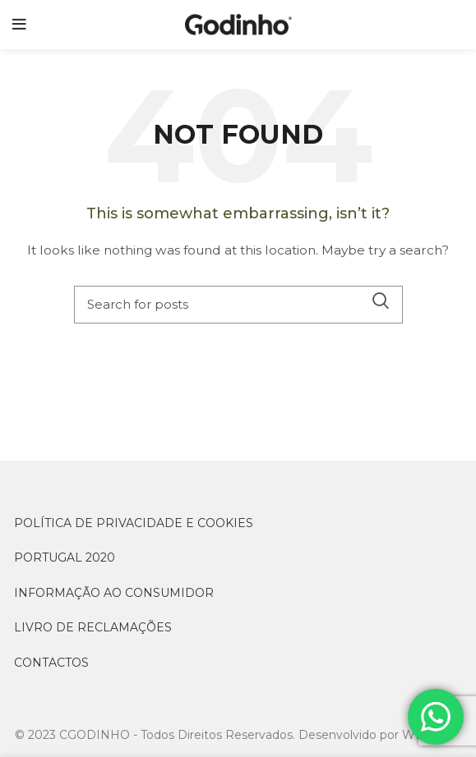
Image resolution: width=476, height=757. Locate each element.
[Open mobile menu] (19, 24)
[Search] (238, 304)
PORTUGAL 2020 (64, 557)
